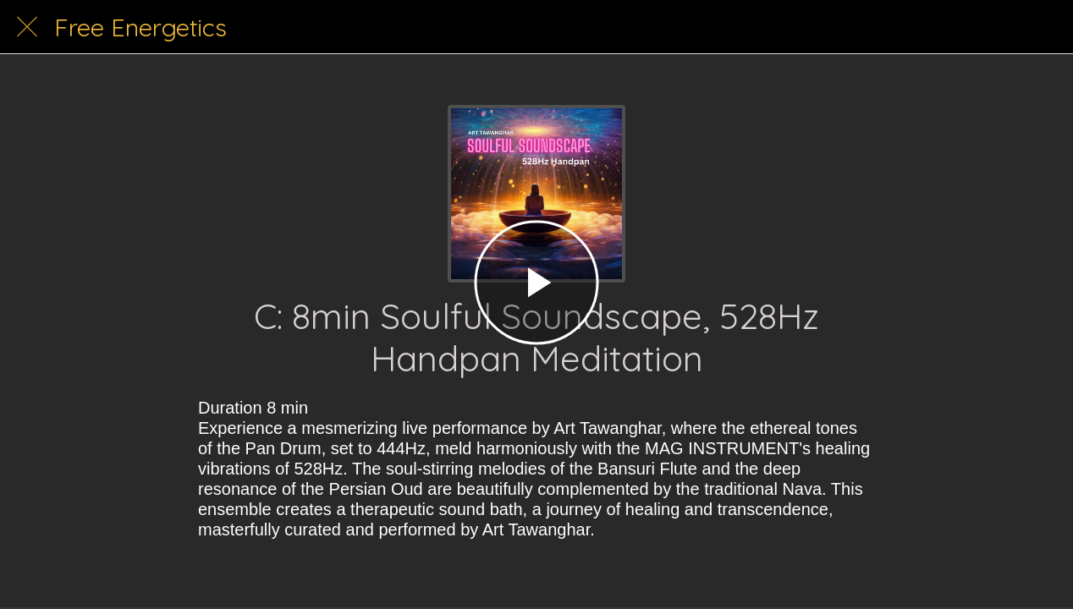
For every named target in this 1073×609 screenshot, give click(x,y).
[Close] (27, 27)
